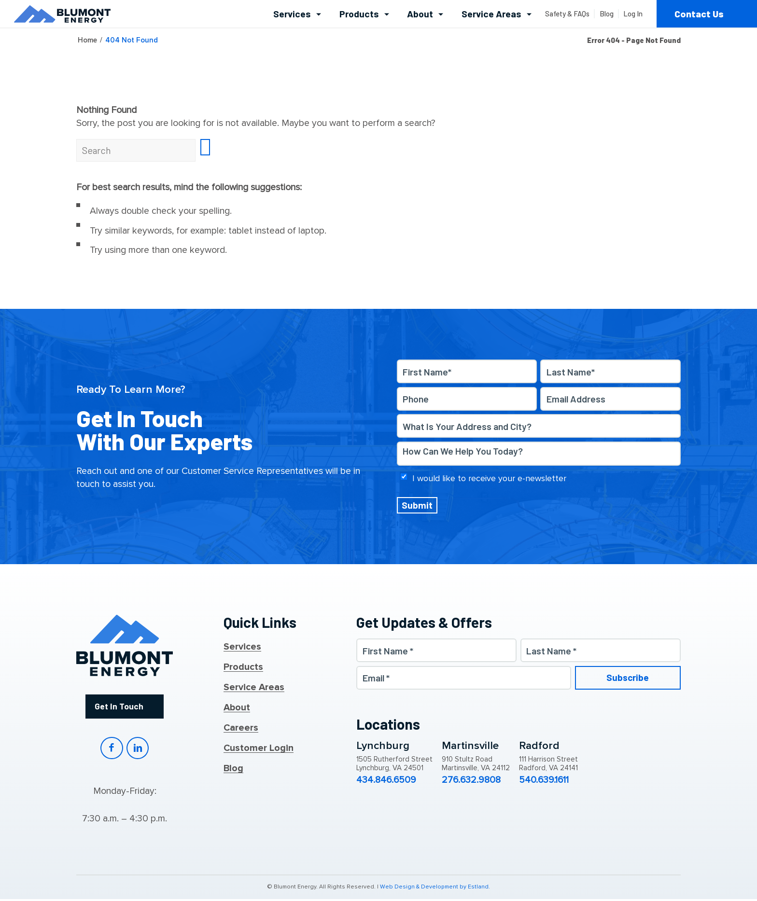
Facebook (111, 749)
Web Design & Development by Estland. (435, 889)
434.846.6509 (386, 781)
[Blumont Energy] (62, 14)
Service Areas (254, 688)
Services (242, 647)
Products (243, 667)
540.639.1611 (544, 781)
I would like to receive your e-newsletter (489, 478)
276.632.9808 (471, 781)
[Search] (136, 150)
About (237, 708)
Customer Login (259, 748)
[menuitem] (298, 14)
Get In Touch (118, 707)
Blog (233, 769)
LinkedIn (138, 749)
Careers (241, 728)
